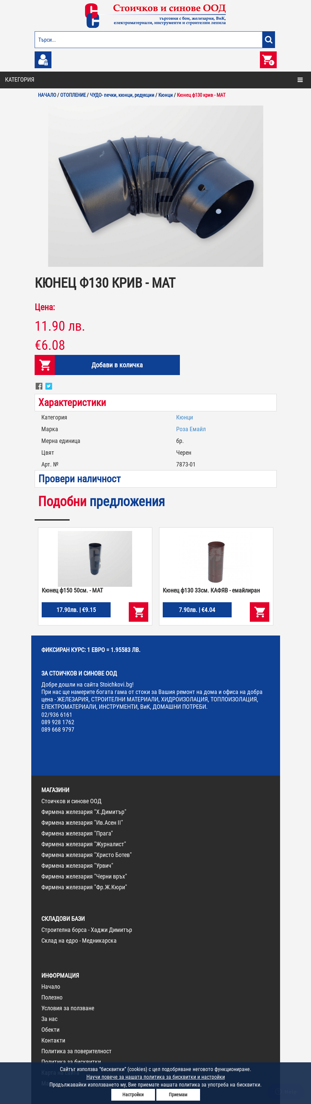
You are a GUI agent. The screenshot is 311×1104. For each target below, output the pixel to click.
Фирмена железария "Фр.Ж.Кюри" (84, 887)
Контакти (53, 1040)
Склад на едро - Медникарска (79, 940)
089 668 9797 (57, 729)
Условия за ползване (67, 1008)
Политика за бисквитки (71, 1061)
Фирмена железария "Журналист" (83, 844)
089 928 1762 (57, 722)
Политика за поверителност (76, 1051)
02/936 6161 (56, 714)
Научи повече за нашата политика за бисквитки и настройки (155, 1077)
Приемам (178, 1094)
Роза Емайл (191, 429)
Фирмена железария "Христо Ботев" (86, 854)
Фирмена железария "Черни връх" (84, 876)
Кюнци (184, 417)
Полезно (52, 997)
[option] (155, 186)
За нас (49, 1018)
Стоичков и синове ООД (71, 801)
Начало (50, 986)
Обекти (50, 1029)
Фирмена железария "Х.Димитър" (83, 811)
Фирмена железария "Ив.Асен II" (82, 822)
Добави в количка (117, 365)
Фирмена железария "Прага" (77, 833)
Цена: (45, 307)
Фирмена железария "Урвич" (77, 865)
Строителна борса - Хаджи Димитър (86, 929)
